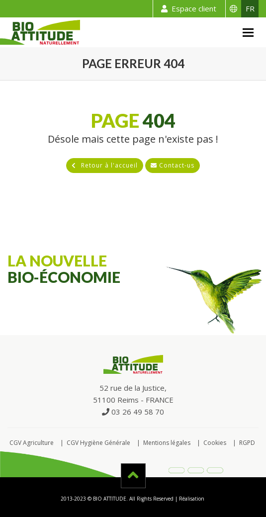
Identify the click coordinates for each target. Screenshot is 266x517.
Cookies (214, 442)
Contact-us (172, 165)
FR (250, 8)
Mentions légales (166, 442)
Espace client (186, 8)
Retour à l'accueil (105, 165)
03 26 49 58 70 (133, 412)
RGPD (247, 442)
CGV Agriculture (31, 442)
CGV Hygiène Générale (98, 442)
